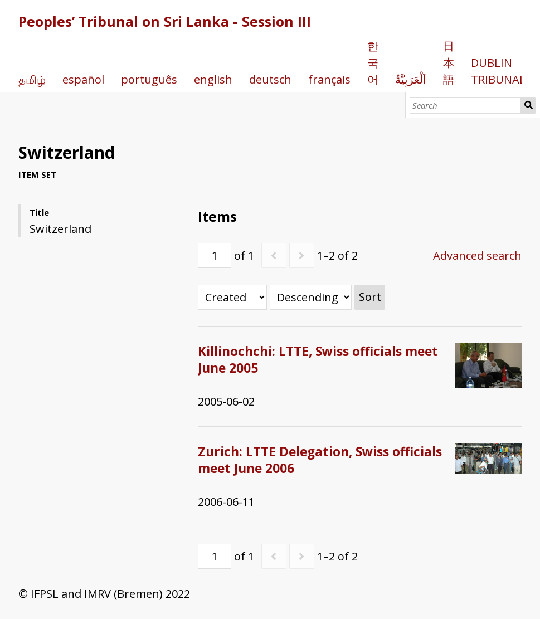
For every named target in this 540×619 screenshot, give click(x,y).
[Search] (465, 105)
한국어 (372, 62)
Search (528, 105)
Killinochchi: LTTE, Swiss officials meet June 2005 (318, 360)
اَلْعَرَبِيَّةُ (410, 79)
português (149, 79)
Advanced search (477, 255)
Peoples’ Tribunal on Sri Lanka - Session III (164, 21)
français (329, 79)
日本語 (448, 62)
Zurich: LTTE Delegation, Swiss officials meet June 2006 (320, 460)
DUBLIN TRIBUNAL (498, 71)
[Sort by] (232, 297)
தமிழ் (32, 79)
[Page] (214, 255)
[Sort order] (311, 297)
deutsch (270, 79)
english (213, 79)
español (83, 79)
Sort (370, 296)
